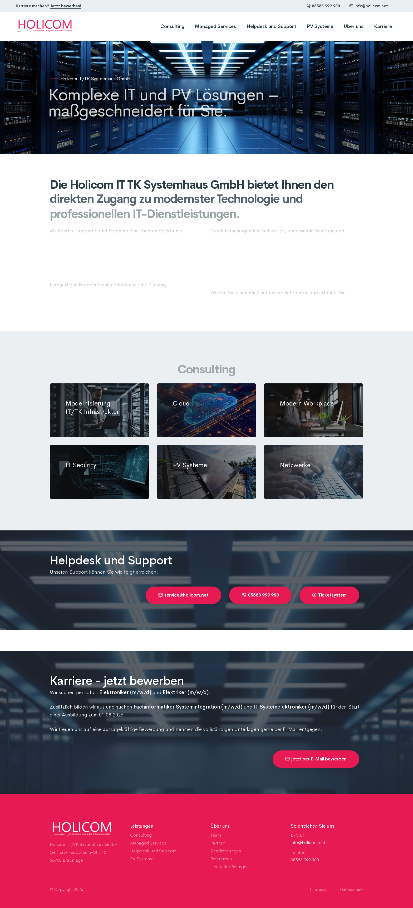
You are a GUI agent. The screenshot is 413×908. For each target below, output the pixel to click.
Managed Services (215, 26)
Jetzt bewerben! (65, 5)
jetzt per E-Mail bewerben (316, 759)
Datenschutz (351, 889)
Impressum (320, 889)
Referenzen (221, 859)
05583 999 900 (323, 5)
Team (215, 835)
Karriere (383, 26)
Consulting (172, 26)
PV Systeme (320, 26)
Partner (217, 843)
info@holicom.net (368, 5)
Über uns (353, 26)
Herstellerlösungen (229, 867)
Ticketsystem (329, 595)
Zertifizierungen (225, 851)
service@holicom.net (183, 595)
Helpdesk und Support (271, 26)
